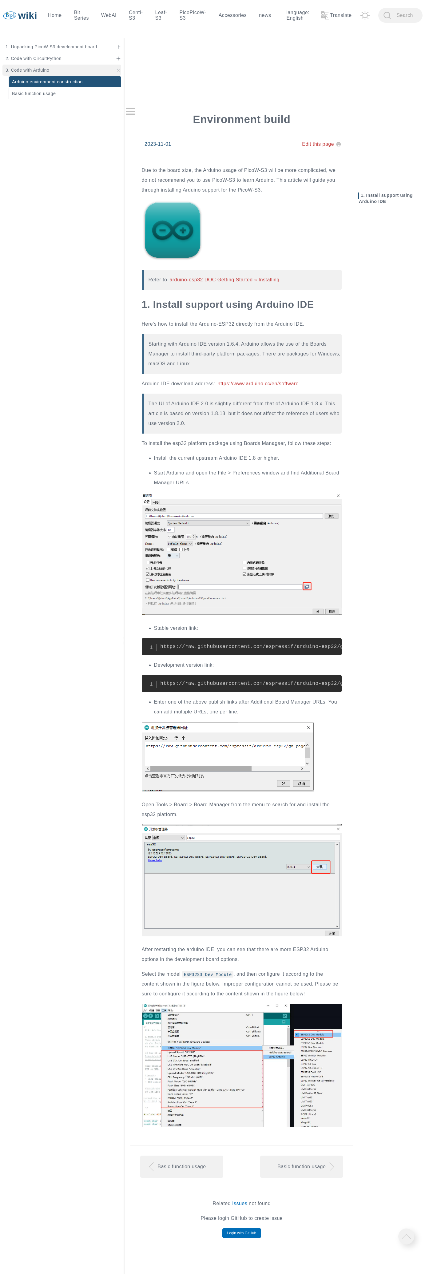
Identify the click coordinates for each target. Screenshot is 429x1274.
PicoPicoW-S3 (192, 15)
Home (55, 15)
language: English (297, 15)
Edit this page (318, 144)
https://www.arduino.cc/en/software (258, 383)
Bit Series (81, 15)
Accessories (233, 15)
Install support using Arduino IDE (386, 198)
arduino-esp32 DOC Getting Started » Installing (224, 279)
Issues (239, 1203)
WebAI (109, 15)
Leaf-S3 (161, 15)
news (265, 15)
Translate (336, 15)
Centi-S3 (136, 15)
